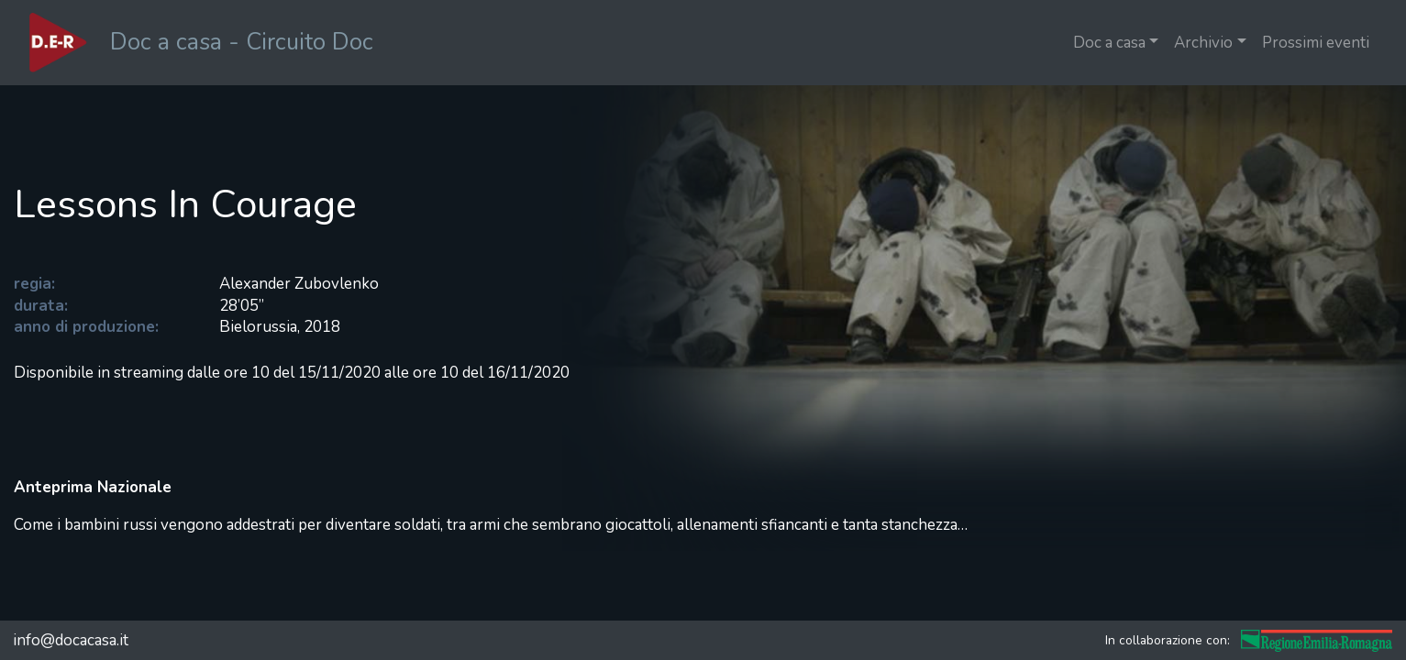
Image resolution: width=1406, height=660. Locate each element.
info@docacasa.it (70, 640)
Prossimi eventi (1315, 42)
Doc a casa (1109, 42)
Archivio (1203, 42)
